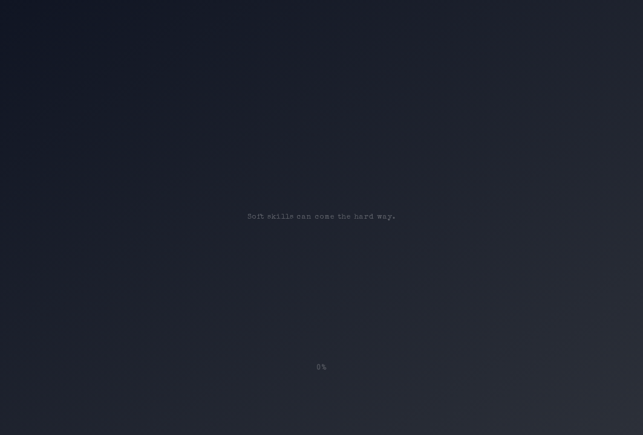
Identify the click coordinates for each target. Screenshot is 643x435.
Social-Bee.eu (304, 414)
